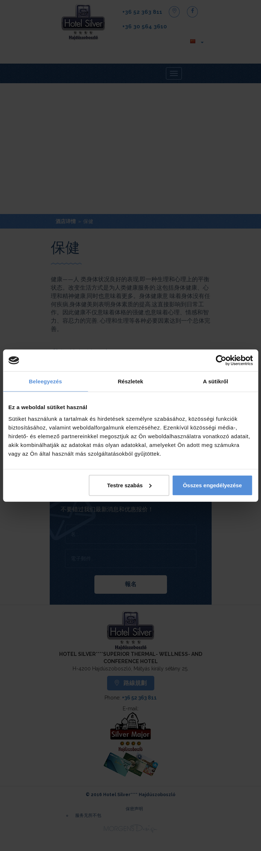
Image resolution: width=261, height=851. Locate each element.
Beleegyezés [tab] (45, 381)
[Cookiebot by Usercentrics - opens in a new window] (221, 360)
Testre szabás (129, 485)
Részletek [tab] (130, 381)
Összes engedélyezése (212, 485)
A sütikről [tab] (215, 381)
